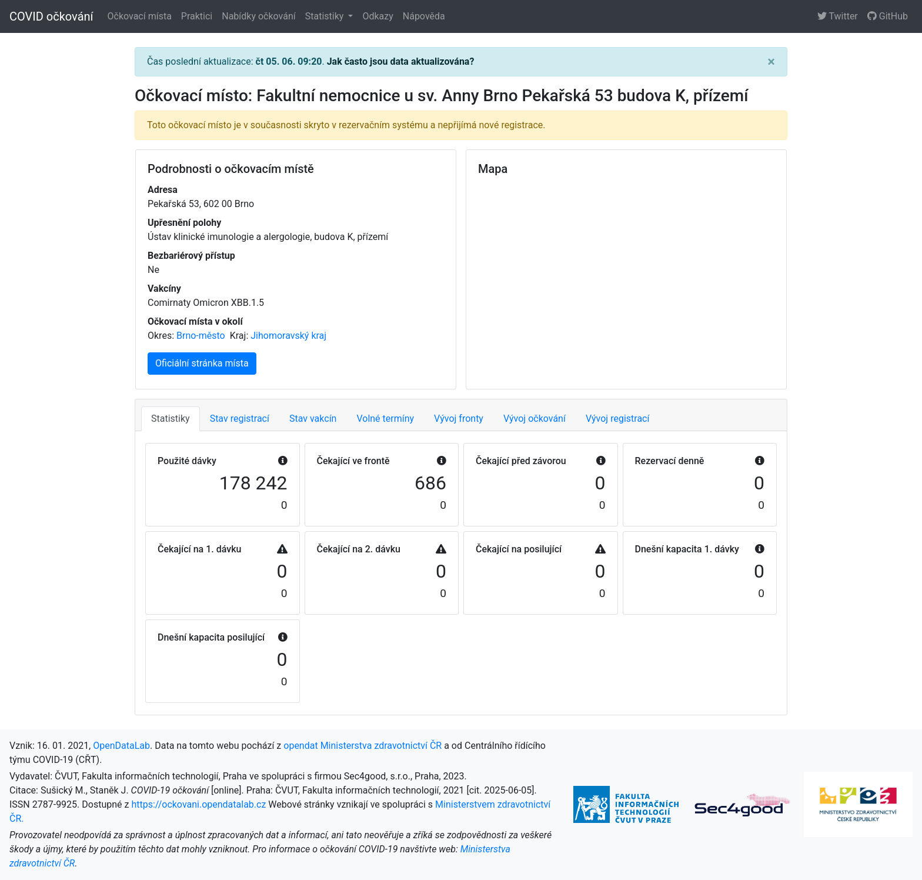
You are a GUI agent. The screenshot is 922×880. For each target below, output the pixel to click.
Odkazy (377, 16)
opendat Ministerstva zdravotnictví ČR (362, 745)
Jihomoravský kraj (288, 335)
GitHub (887, 16)
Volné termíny (385, 418)
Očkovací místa (140, 16)
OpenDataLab (121, 745)
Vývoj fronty (458, 418)
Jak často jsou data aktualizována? (401, 61)
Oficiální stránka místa (202, 363)
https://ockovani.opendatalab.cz (198, 804)
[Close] (771, 62)
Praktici (196, 16)
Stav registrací (239, 418)
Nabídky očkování (258, 16)
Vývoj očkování (534, 418)
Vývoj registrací (618, 418)
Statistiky (325, 16)
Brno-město (202, 335)
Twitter (837, 16)
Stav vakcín (313, 418)
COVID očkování (51, 16)
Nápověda (424, 16)
